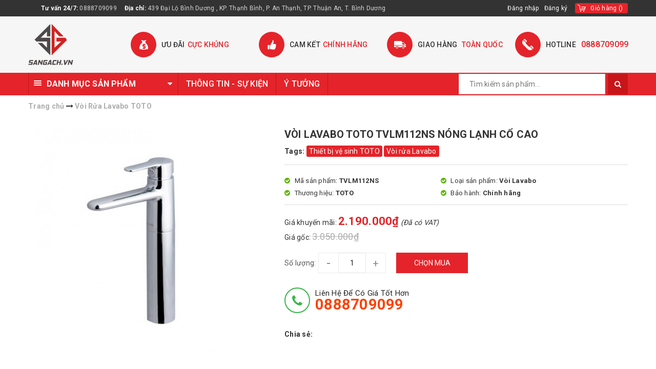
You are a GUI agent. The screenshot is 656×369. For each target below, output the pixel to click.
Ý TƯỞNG (302, 84)
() (606, 8)
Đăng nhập (523, 8)
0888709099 (98, 8)
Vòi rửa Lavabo (411, 151)
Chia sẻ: (298, 334)
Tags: (295, 151)
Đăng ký (556, 8)
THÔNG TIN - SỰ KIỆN (227, 84)
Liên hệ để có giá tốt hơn (362, 300)
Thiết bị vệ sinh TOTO (344, 151)
